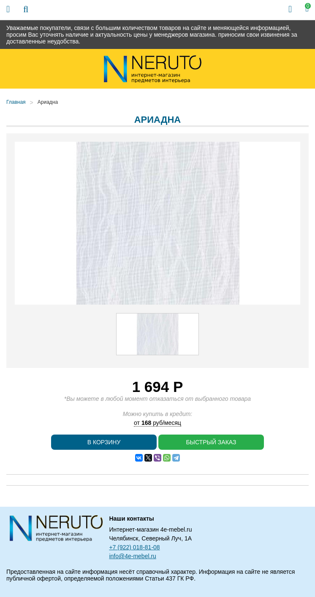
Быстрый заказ (211, 442)
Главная (16, 102)
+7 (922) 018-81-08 (134, 547)
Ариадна (48, 102)
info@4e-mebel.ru (132, 556)
